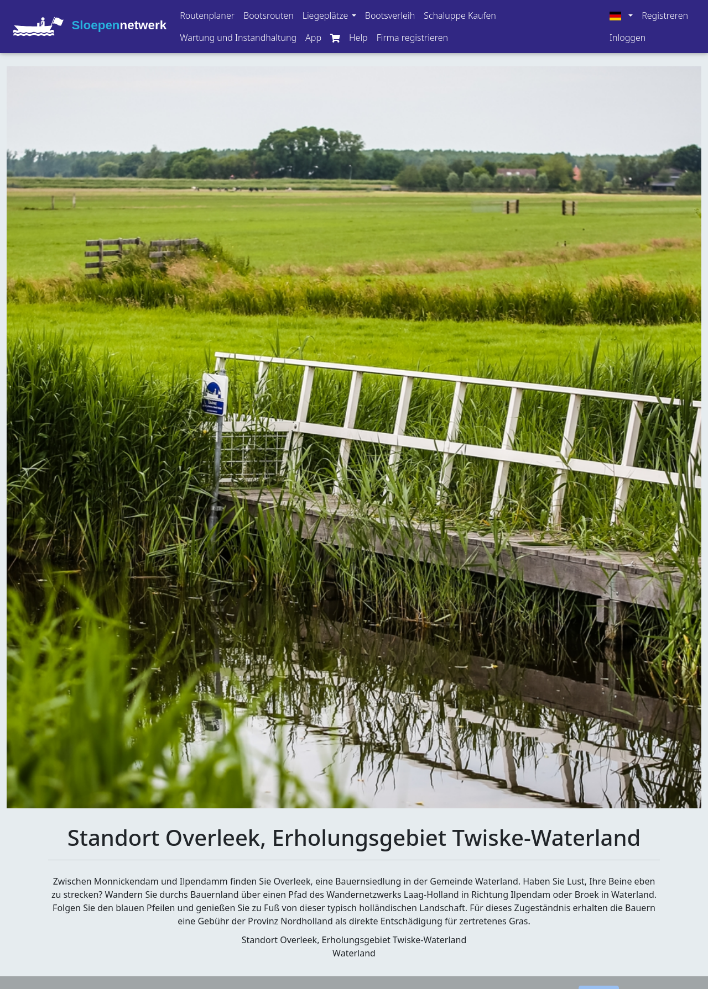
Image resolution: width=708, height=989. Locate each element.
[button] (329, 15)
